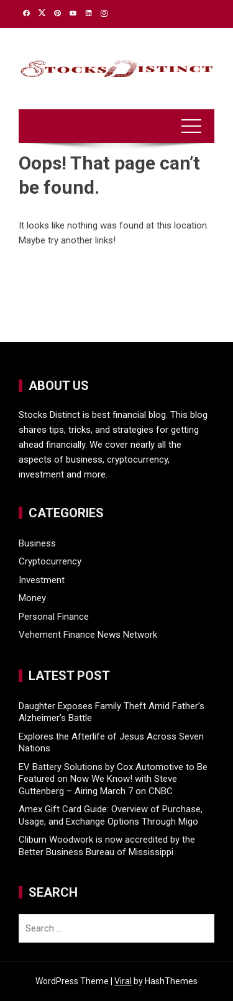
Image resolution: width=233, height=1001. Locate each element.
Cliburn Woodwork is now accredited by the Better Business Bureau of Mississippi (107, 846)
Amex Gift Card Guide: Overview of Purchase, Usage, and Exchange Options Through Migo (111, 815)
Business (37, 543)
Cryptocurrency (50, 561)
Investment (42, 580)
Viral (123, 981)
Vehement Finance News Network (88, 634)
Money (32, 598)
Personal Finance (54, 616)
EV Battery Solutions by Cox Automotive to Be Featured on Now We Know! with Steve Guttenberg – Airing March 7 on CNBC (113, 779)
